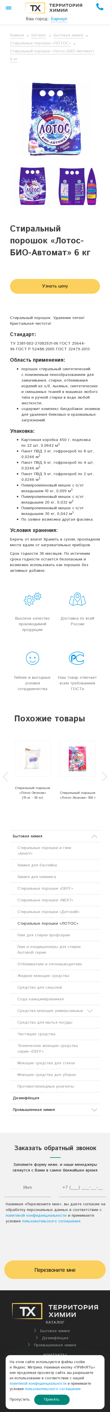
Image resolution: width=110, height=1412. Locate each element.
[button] (8, 8)
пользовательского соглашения (51, 1221)
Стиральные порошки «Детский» (48, 912)
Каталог (38, 35)
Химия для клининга (36, 877)
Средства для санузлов (39, 987)
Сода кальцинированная (40, 999)
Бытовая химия (68, 35)
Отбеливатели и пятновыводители (49, 964)
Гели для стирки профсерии (43, 935)
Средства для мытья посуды (44, 1022)
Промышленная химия (55, 1110)
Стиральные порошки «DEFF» (45, 888)
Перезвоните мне (55, 1270)
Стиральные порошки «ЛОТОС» (40, 43)
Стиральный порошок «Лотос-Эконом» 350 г (78, 795)
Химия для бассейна (37, 865)
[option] (32, 186)
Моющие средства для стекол (46, 1063)
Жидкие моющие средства (43, 976)
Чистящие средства (36, 1034)
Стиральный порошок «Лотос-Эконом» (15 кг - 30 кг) (32, 793)
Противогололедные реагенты (45, 1086)
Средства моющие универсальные (55, 1011)
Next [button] (104, 776)
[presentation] (55, 1244)
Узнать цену (55, 286)
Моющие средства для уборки (46, 1075)
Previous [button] (5, 776)
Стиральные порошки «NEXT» (45, 900)
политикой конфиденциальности (36, 1215)
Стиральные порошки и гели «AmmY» (44, 850)
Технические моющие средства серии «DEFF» (47, 1048)
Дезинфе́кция (26, 1098)
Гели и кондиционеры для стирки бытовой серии (49, 949)
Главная (17, 35)
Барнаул (59, 19)
